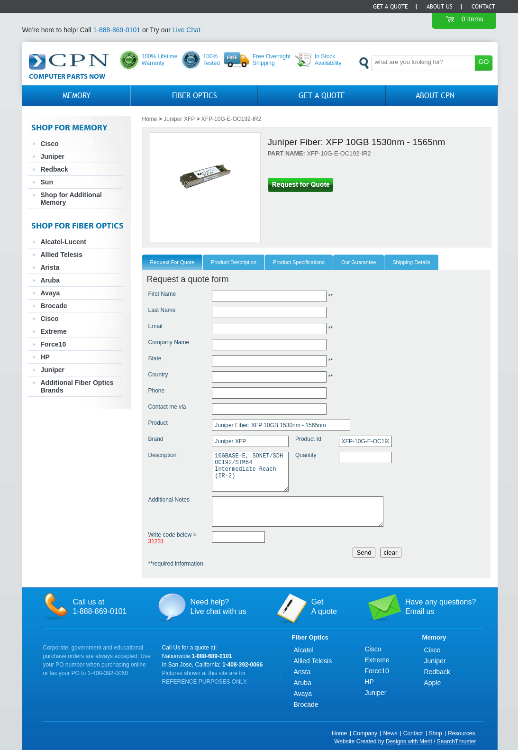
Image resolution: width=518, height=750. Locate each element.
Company (365, 733)
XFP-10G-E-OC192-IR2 (231, 119)
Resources (461, 733)
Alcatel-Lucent (63, 242)
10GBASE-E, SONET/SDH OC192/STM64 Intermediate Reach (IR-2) (250, 472)
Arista (50, 267)
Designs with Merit (409, 741)
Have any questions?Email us (440, 606)
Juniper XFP (179, 119)
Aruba (50, 280)
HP (45, 357)
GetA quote (324, 606)
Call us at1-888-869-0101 (100, 606)
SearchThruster (456, 741)
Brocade (54, 306)
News (390, 733)
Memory (77, 95)
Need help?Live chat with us (218, 606)
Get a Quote (390, 6)
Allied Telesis (61, 254)
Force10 (53, 344)
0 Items (472, 19)
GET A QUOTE (322, 95)
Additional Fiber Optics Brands (77, 386)
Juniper (53, 156)
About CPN (435, 95)
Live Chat (186, 30)
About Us (440, 6)
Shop (435, 733)
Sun (47, 182)
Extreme (54, 331)
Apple (432, 682)
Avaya (50, 293)
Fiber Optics (194, 95)
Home (149, 119)
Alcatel (304, 650)
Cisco (50, 143)
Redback (54, 169)
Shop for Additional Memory (71, 198)
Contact (483, 6)
